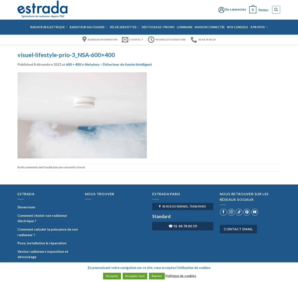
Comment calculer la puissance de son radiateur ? (47, 232)
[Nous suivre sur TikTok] (239, 212)
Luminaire (185, 27)
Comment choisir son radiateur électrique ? (42, 218)
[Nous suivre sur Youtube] (254, 212)
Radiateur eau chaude (89, 27)
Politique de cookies (180, 276)
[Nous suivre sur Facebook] (223, 212)
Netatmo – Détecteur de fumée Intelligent (118, 64)
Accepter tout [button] (135, 276)
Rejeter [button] (157, 276)
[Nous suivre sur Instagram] (231, 212)
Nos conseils (237, 27)
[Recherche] (276, 10)
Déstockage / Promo (158, 27)
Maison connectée (210, 27)
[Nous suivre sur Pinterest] (246, 212)
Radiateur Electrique (49, 27)
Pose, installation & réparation (41, 243)
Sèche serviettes (125, 27)
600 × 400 (73, 64)
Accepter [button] (112, 276)
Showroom (26, 207)
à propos (259, 27)
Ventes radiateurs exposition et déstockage (42, 254)
